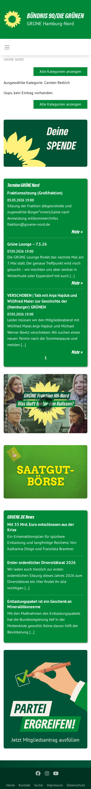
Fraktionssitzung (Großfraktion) (35, 193)
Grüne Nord (14, 59)
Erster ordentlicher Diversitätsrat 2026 (41, 562)
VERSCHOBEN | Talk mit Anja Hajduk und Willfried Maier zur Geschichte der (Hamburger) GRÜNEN (42, 301)
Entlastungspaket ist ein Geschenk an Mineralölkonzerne (39, 604)
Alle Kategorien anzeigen (60, 71)
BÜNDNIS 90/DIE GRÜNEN (55, 16)
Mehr (76, 232)
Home (10, 785)
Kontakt (24, 785)
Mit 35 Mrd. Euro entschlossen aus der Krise (40, 527)
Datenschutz (76, 785)
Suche (38, 785)
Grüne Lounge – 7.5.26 (27, 244)
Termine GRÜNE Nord (23, 185)
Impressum (55, 785)
